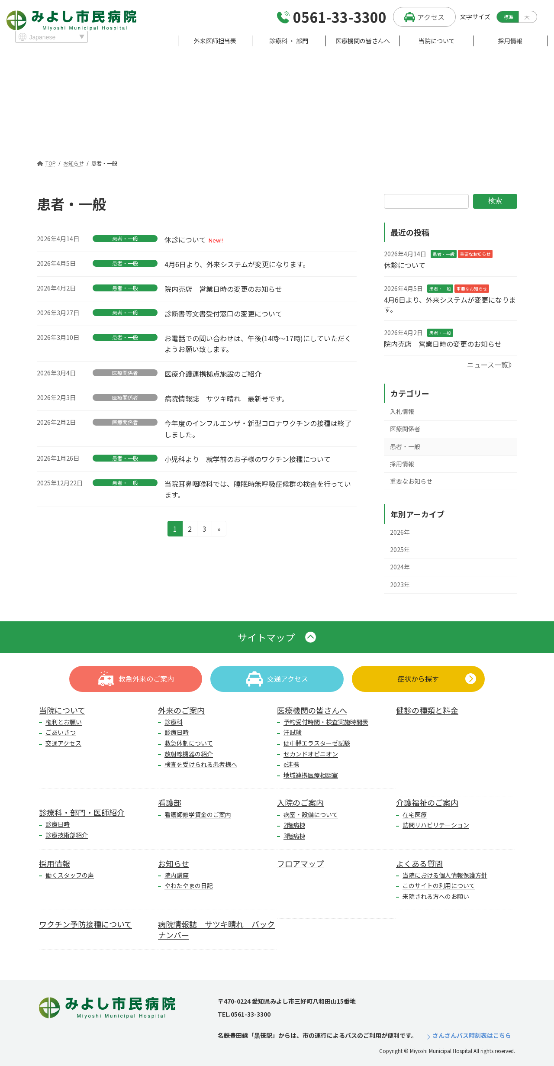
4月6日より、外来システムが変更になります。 (236, 264)
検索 (495, 200)
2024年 (400, 566)
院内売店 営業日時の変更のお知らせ (223, 289)
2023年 (400, 584)
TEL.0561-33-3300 (244, 1014)
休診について (185, 239)
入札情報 (402, 411)
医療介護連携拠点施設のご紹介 (212, 373)
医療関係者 (125, 372)
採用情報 (402, 463)
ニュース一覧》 (491, 364)
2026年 (400, 532)
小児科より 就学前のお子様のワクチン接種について (247, 459)
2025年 (400, 549)
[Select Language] (51, 37)
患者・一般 (125, 238)
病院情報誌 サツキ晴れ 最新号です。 (226, 398)
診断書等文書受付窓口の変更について (223, 313)
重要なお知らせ (475, 254)
